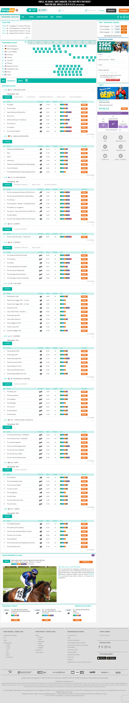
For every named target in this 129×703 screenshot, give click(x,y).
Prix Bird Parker (11, 414)
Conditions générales (73, 640)
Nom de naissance (103, 59)
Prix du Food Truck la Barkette (15, 450)
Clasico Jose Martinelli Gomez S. (16, 370)
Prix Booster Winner (12, 395)
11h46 (117, 32)
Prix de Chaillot (11, 108)
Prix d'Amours (11, 200)
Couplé (8, 647)
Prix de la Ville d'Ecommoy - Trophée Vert (18, 237)
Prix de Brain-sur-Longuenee (15, 207)
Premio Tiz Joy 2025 (13, 327)
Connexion (111, 10)
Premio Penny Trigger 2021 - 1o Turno (18, 300)
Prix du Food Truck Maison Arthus (16, 457)
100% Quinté (18, 97)
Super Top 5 (105, 159)
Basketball (41, 641)
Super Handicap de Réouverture (16, 112)
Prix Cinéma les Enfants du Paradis (17, 255)
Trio (7, 651)
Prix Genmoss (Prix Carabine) (15, 527)
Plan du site (71, 657)
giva (103, 121)
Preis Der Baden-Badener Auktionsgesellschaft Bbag (22, 172)
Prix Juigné (10, 104)
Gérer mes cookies (73, 650)
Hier (3, 81)
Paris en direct (39, 652)
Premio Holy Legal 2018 (14, 358)
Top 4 (7, 653)
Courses (7, 97)
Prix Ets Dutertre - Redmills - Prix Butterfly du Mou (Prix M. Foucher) (26, 203)
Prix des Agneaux (12, 492)
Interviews (31, 97)
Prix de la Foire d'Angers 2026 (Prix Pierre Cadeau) (21, 219)
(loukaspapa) (123, 124)
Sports (37, 635)
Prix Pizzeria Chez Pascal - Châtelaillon (18, 435)
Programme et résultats (10, 635)
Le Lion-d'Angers (105, 29)
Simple (8, 645)
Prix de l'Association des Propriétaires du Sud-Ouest (22, 543)
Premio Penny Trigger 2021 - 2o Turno (18, 304)
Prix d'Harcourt (11, 123)
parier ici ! (86, 562)
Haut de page (90, 134)
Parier (124, 26)
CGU (114, 77)
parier (84, 105)
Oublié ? (103, 10)
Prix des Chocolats (12, 489)
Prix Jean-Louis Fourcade (14, 535)
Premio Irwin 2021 (12, 308)
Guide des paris (121, 150)
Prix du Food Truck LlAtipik (14, 454)
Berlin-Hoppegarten (105, 26)
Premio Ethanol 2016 (13, 351)
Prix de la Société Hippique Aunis (16, 446)
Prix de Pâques (11, 477)
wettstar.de (10, 160)
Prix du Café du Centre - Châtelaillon (17, 438)
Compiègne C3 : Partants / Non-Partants (20, 26)
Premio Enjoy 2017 (12, 354)
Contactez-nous (121, 141)
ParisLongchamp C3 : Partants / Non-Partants (22, 28)
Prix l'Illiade (10, 263)
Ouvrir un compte (113, 80)
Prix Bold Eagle (11, 403)
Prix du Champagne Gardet (14, 481)
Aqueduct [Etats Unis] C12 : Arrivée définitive (22, 33)
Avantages (105, 150)
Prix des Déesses (12, 539)
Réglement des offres (74, 654)
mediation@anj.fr (59, 695)
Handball (40, 647)
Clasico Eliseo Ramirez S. (14, 319)
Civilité (100, 54)
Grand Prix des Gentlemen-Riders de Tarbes (19, 531)
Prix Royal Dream (12, 410)
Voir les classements (111, 130)
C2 (112, 32)
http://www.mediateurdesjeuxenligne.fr (74, 695)
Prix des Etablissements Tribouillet (17, 266)
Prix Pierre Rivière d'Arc (13, 546)
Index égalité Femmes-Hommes (76, 643)
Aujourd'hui (11, 81)
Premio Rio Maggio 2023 (14, 330)
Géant (5, 640)
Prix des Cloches (11, 504)
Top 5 (7, 655)
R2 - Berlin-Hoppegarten (19, 610)
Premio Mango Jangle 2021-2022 (16, 373)
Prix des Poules (11, 496)
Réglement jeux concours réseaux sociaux (79, 662)
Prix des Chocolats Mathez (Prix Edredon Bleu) (20, 196)
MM (106, 72)
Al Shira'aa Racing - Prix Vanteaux (16, 120)
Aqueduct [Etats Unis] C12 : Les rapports (21, 31)
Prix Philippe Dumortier (13, 524)
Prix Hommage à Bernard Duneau (16, 274)
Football (40, 637)
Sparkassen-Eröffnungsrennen (15, 149)
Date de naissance (103, 70)
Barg (8, 153)
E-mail (100, 65)
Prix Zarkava (10, 127)
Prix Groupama (11, 259)
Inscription (123, 10)
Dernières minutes (46, 97)
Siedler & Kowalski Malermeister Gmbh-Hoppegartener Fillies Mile (25, 164)
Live (5, 638)
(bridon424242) (113, 119)
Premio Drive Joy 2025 (13, 315)
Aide (105, 141)
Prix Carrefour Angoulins (14, 442)
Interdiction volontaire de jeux (64, 681)
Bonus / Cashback (120, 159)
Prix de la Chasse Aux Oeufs (15, 500)
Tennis (40, 639)
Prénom (112, 59)
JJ (99, 72)
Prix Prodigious (11, 399)
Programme (39, 650)
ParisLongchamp (16, 560)
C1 (112, 26)
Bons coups (61, 97)
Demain (20, 81)
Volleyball (40, 645)
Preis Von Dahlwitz (12, 168)
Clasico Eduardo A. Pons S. (14, 366)
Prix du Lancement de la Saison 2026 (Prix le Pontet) (22, 192)
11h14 (117, 26)
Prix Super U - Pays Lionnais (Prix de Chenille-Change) (22, 211)
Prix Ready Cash (11, 391)
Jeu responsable (72, 652)
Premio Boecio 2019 (13, 296)
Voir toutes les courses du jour (112, 35)
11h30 (117, 29)
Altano (9, 156)
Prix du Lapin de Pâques (14, 485)
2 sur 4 (8, 649)
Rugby (40, 643)
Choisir (101, 57)
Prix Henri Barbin (12, 215)
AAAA (112, 72)
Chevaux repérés (75, 97)
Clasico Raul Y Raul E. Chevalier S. (16, 311)
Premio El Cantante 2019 (14, 362)
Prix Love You (11, 407)
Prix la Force (10, 116)
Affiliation (70, 659)
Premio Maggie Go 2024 (14, 323)
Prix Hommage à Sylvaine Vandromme (18, 278)
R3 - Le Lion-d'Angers (49, 610)
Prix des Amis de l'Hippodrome (15, 270)
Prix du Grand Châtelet (13, 131)
